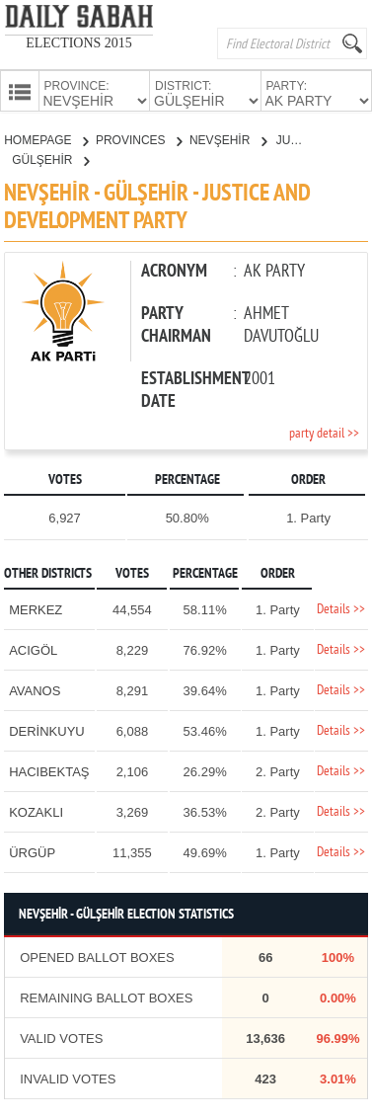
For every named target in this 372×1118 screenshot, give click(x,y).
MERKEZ (35, 607)
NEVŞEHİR (227, 138)
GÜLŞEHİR (50, 158)
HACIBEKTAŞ (49, 769)
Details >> (341, 607)
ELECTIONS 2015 (79, 43)
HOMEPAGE (46, 138)
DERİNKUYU (47, 729)
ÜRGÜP (32, 850)
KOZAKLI (36, 810)
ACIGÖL (33, 648)
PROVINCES (139, 138)
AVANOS (34, 688)
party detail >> (324, 432)
